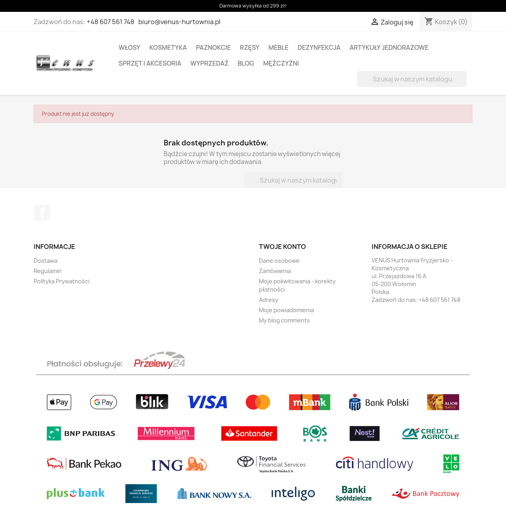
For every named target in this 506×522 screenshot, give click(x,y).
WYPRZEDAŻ (210, 63)
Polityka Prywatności (61, 281)
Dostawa (45, 260)
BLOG (246, 63)
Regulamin (48, 271)
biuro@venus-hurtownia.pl (179, 21)
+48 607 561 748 (110, 21)
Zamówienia (275, 271)
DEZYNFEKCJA (319, 47)
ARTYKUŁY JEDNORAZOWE (389, 47)
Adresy (268, 299)
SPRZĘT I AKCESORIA (150, 63)
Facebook (42, 212)
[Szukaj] (411, 79)
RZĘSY (249, 47)
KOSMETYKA (168, 47)
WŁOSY (129, 47)
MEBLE (278, 47)
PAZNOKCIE (213, 47)
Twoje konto (282, 246)
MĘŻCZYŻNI (281, 63)
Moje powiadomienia (286, 310)
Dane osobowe (279, 260)
